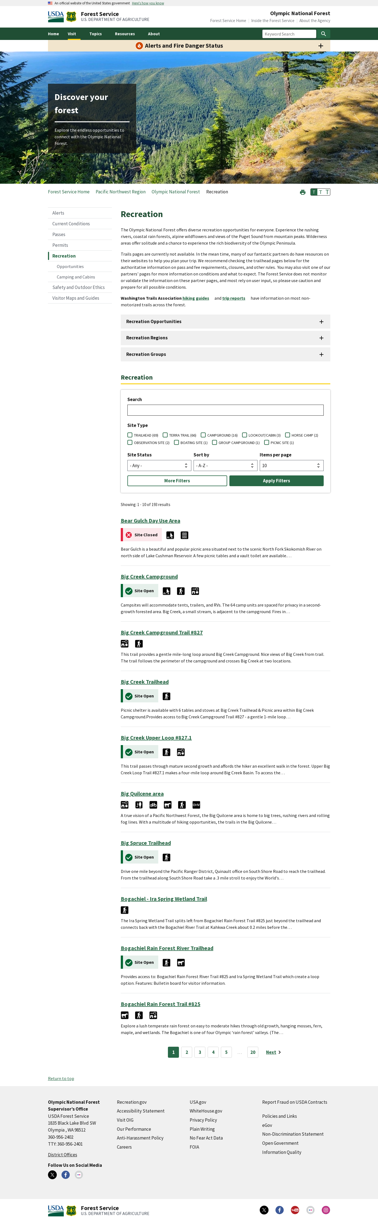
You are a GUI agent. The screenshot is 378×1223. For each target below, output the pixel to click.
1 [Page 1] (173, 1052)
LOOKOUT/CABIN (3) (265, 435)
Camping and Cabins (76, 277)
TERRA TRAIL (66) (182, 435)
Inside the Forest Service (272, 20)
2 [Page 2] (187, 1052)
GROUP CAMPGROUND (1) (239, 442)
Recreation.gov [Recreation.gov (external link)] (132, 1102)
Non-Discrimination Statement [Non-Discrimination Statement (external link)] (293, 1134)
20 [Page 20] (252, 1052)
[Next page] (274, 1052)
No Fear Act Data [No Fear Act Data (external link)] (206, 1138)
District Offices (62, 1155)
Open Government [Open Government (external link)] (280, 1143)
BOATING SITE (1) (194, 442)
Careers (124, 1147)
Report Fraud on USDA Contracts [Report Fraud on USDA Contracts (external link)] (294, 1102)
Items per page (275, 455)
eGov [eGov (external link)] (267, 1125)
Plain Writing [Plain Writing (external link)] (202, 1129)
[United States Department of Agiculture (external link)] (57, 16)
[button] (302, 192)
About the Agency (314, 20)
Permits (60, 245)
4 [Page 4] (213, 1052)
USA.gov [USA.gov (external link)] (198, 1102)
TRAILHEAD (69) (146, 435)
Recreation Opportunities (153, 321)
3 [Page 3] (200, 1052)
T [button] (314, 192)
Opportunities (70, 266)
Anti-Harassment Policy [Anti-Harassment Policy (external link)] (140, 1138)
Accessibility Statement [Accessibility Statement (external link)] (141, 1111)
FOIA (194, 1147)
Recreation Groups (146, 354)
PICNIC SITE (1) (282, 442)
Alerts (58, 213)
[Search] (323, 33)
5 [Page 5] (226, 1052)
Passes (58, 234)
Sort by (201, 455)
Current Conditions (71, 224)
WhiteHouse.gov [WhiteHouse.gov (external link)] (206, 1111)
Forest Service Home (228, 20)
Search (134, 399)
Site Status (139, 455)
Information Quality (281, 1152)
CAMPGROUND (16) (222, 435)
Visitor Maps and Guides (75, 298)
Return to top (61, 1078)
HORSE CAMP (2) (305, 435)
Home (53, 33)
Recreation (64, 256)
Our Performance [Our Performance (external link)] (134, 1129)
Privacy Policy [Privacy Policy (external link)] (203, 1120)
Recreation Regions (147, 338)
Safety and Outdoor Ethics (78, 287)
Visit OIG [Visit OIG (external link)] (125, 1120)
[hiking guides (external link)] (198, 298)
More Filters (177, 481)
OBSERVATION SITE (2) (152, 442)
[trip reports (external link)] (236, 298)
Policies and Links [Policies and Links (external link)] (279, 1116)
